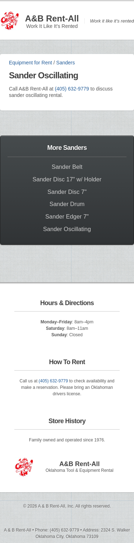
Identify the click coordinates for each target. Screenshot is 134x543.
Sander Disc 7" (67, 192)
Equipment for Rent (30, 62)
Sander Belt (66, 166)
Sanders (65, 62)
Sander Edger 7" (67, 216)
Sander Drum (66, 204)
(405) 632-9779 (72, 89)
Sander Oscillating (67, 229)
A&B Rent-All (52, 18)
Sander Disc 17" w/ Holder (67, 179)
